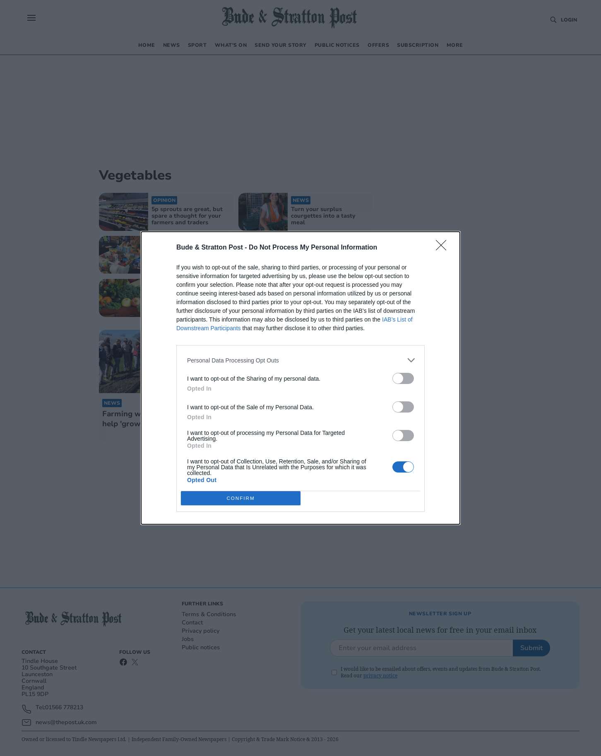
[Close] (444, 248)
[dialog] (300, 378)
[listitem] (300, 360)
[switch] (403, 378)
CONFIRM (240, 498)
